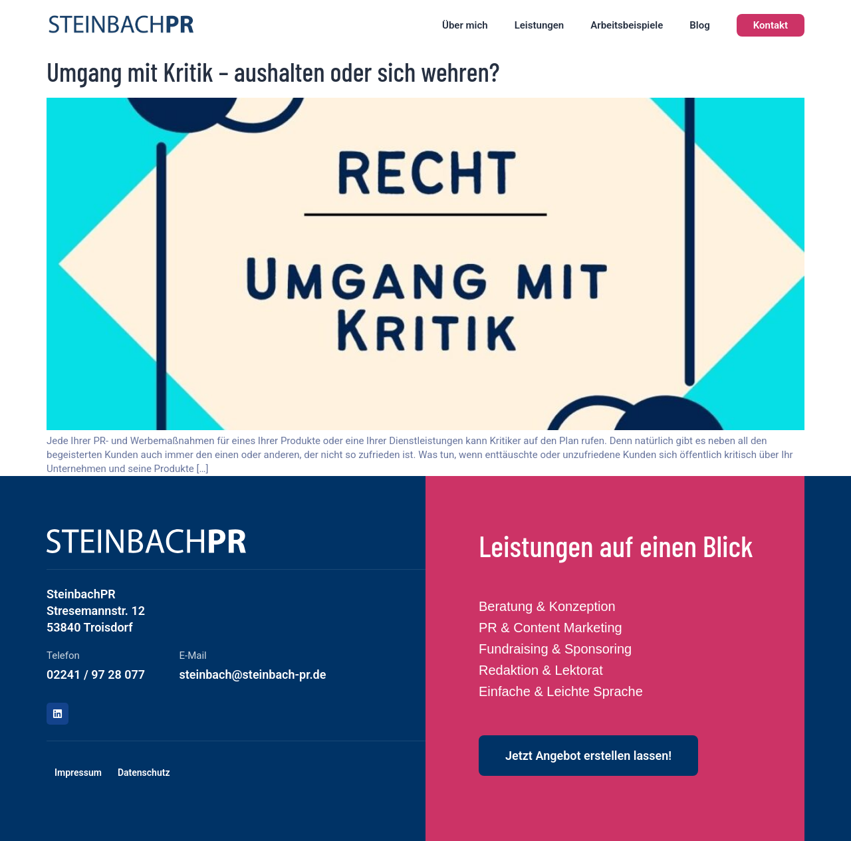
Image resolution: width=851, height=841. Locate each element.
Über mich (465, 25)
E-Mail (193, 655)
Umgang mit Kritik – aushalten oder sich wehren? (273, 71)
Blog (699, 25)
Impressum (78, 772)
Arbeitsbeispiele (626, 25)
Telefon (63, 655)
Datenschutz (144, 772)
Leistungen (539, 25)
